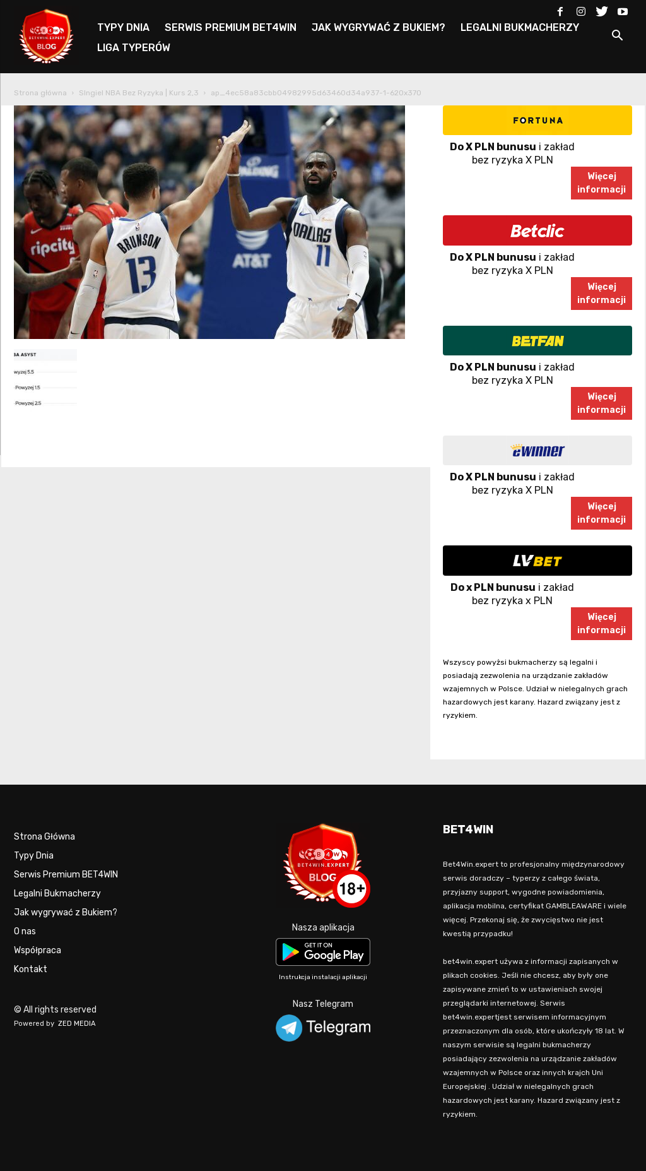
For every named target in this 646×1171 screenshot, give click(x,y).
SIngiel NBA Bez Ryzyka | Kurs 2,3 (139, 92)
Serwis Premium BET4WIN (66, 874)
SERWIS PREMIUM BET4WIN (231, 27)
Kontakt (30, 969)
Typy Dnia (34, 855)
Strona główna (40, 92)
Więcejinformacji (601, 183)
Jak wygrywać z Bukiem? (65, 912)
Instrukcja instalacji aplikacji (323, 977)
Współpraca (37, 950)
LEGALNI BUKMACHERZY (520, 27)
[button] (617, 37)
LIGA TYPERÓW (133, 48)
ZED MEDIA (77, 1023)
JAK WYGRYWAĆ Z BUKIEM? (378, 27)
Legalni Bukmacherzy (57, 893)
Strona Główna (44, 836)
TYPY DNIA (123, 27)
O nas (25, 931)
